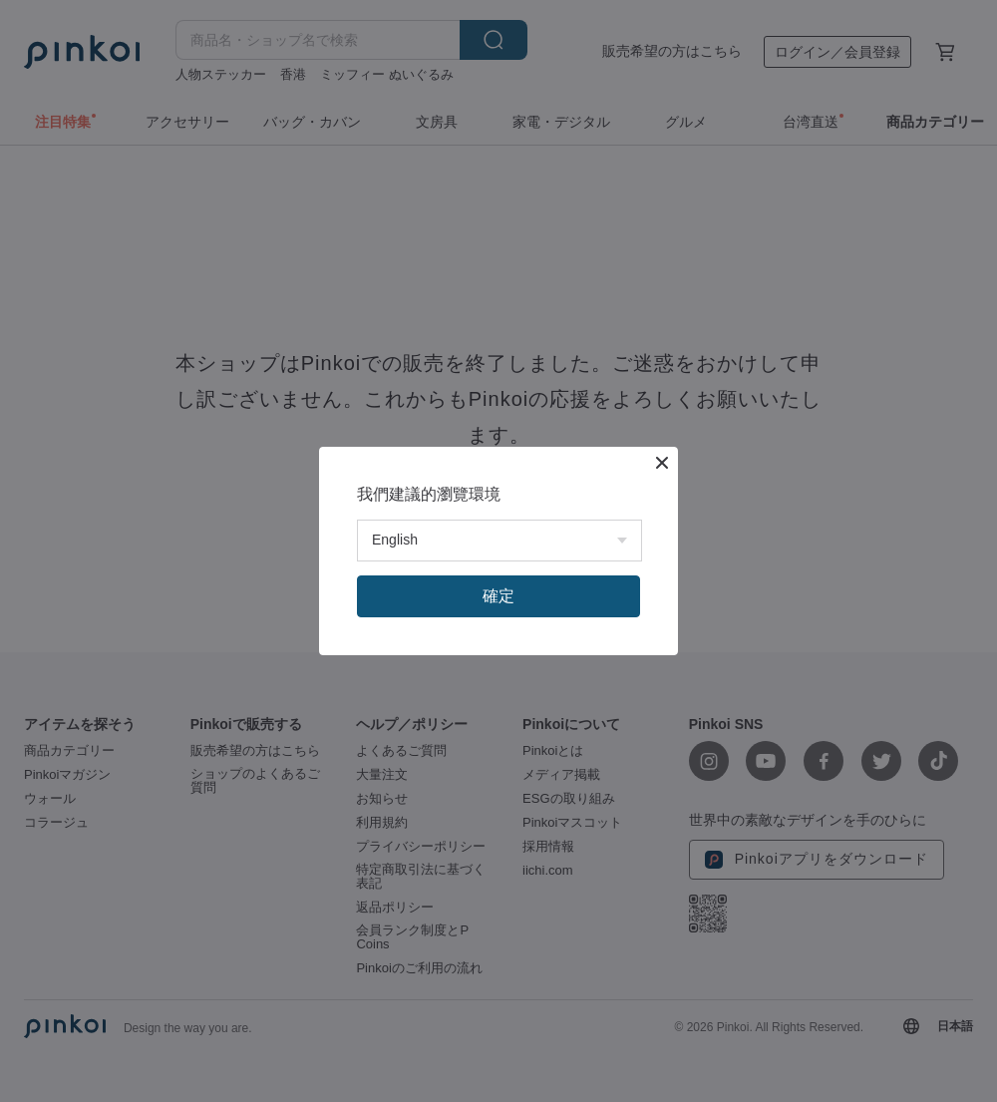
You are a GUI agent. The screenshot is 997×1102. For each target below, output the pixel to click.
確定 (498, 595)
